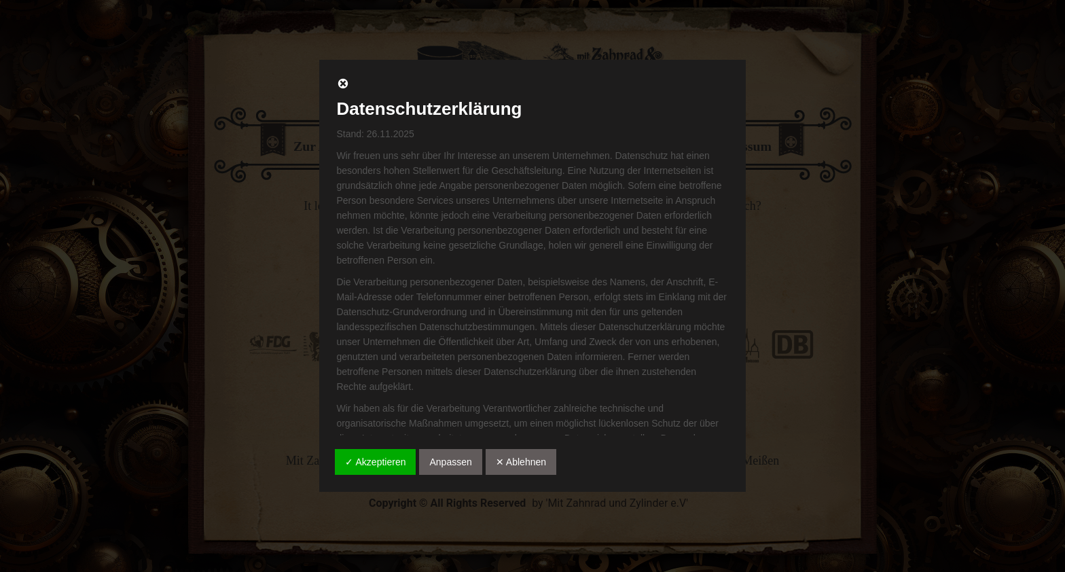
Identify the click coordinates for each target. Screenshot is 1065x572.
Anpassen (450, 462)
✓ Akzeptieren (375, 462)
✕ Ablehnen (521, 462)
